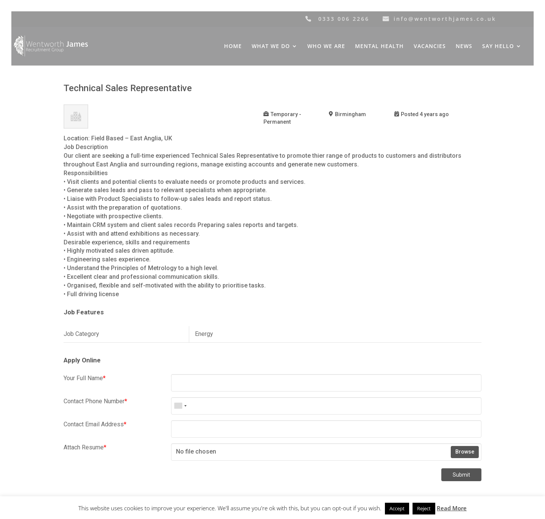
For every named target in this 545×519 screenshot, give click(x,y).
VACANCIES (430, 47)
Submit (461, 475)
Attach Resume (85, 447)
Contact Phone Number (95, 401)
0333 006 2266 (343, 18)
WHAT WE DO (271, 47)
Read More (452, 508)
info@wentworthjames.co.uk (445, 18)
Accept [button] (397, 508)
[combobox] (180, 406)
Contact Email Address (95, 424)
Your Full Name (85, 378)
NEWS (464, 47)
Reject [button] (424, 508)
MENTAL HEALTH (379, 47)
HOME (233, 47)
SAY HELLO (498, 47)
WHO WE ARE (326, 47)
